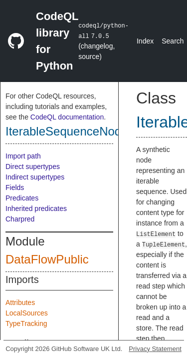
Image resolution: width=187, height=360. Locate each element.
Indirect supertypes (34, 177)
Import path (23, 156)
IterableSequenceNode (66, 131)
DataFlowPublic (47, 259)
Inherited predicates (36, 208)
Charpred (19, 219)
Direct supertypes (32, 166)
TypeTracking (26, 324)
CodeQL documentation (67, 117)
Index (145, 41)
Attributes (20, 302)
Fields (14, 188)
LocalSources (26, 313)
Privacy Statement (155, 348)
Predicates (21, 198)
